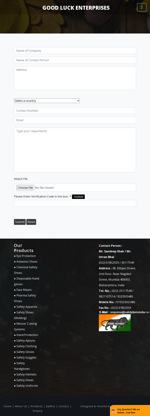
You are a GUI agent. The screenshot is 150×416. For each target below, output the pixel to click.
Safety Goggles (26, 357)
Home (7, 406)
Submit (20, 222)
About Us (21, 406)
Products (37, 406)
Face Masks (24, 290)
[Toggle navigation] (141, 7)
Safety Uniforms (27, 386)
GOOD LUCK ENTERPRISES (76, 7)
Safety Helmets (26, 374)
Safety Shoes (25, 380)
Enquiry (37, 410)
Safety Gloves (25, 352)
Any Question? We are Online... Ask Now (128, 411)
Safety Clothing (26, 346)
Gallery (50, 406)
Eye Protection (26, 256)
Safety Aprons (25, 340)
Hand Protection (27, 335)
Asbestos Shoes (27, 261)
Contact (63, 406)
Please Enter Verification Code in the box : (42, 196)
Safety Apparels (26, 307)
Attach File (21, 179)
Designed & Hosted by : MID (100, 406)
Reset (31, 222)
